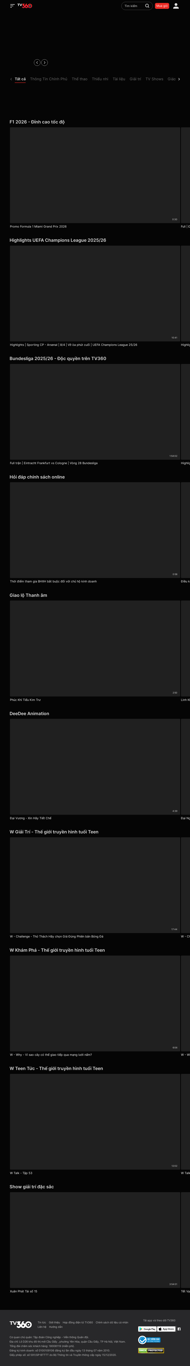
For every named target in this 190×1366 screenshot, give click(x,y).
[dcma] (151, 1352)
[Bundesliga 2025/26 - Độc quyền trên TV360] (95, 358)
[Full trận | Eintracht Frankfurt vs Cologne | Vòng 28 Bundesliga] (95, 415)
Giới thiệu (54, 1322)
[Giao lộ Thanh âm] (95, 595)
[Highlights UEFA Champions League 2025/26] (95, 240)
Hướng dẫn (56, 1326)
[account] (176, 6)
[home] (24, 6)
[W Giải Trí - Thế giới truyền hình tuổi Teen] (95, 832)
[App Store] (165, 1329)
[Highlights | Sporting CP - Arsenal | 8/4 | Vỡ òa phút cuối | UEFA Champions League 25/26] (95, 297)
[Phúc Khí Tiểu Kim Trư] (95, 652)
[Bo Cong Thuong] (149, 1340)
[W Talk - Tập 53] (95, 1125)
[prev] (37, 62)
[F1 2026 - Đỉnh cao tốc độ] (95, 122)
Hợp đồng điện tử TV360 (78, 1322)
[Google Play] (147, 1329)
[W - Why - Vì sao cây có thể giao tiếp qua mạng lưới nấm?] (95, 1007)
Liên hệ (42, 1326)
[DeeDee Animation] (95, 713)
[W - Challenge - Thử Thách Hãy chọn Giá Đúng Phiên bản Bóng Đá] (95, 888)
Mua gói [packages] (162, 6)
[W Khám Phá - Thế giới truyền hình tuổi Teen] (95, 950)
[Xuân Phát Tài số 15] (95, 1243)
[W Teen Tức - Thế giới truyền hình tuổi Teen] (95, 1068)
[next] (44, 62)
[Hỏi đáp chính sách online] (95, 477)
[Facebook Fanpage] (178, 1329)
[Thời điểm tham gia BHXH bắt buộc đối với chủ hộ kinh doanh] (95, 533)
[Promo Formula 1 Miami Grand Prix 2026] (95, 178)
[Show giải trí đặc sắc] (95, 1187)
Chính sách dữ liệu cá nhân (112, 1322)
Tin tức (42, 1322)
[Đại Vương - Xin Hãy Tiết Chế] (95, 770)
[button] (22, 80)
